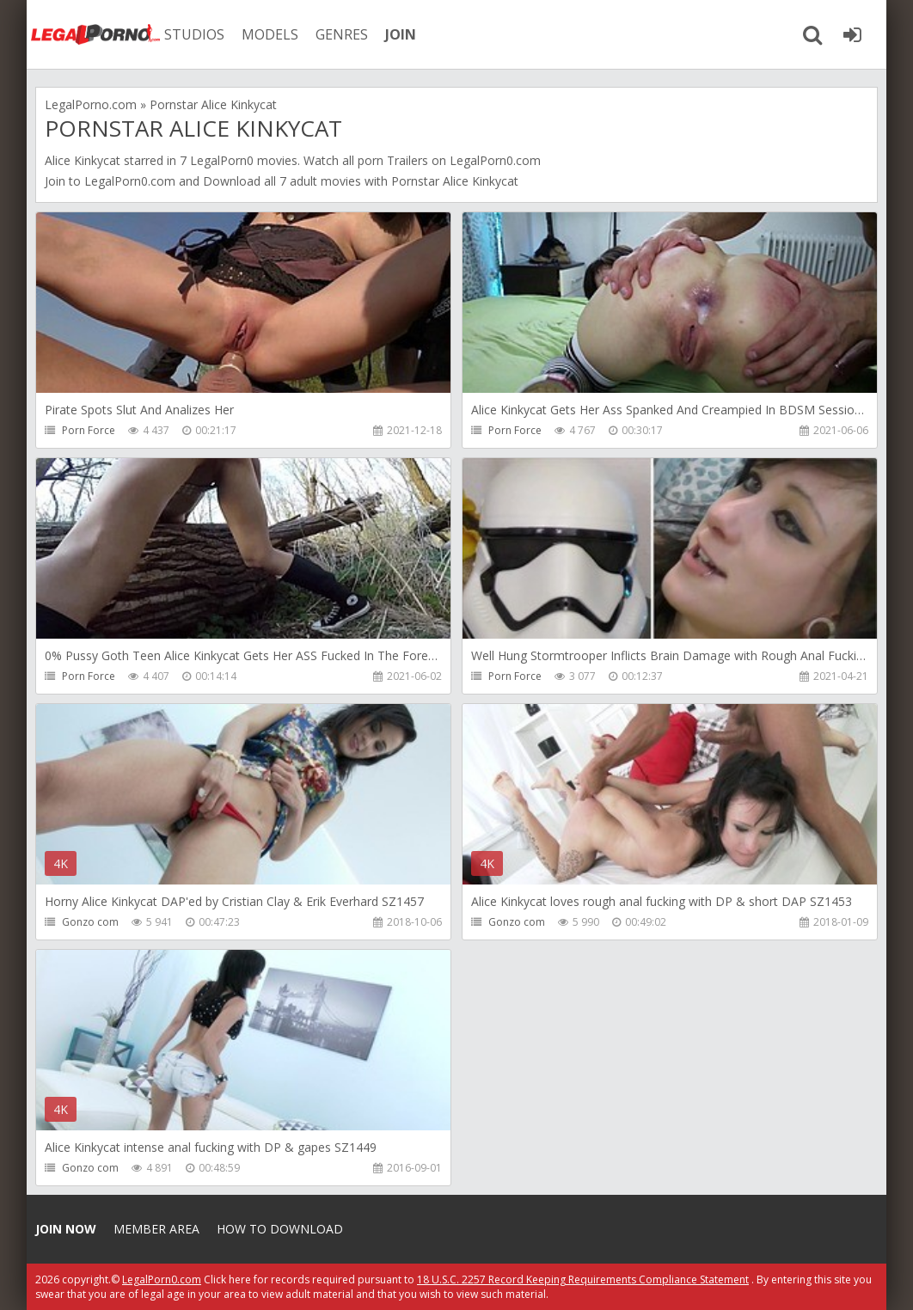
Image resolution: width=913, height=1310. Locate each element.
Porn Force (88, 430)
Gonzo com (90, 922)
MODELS (270, 34)
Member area (156, 1229)
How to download (280, 1229)
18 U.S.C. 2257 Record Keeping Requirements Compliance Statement (583, 1279)
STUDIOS (194, 34)
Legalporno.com (95, 34)
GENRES (342, 34)
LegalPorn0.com (129, 181)
